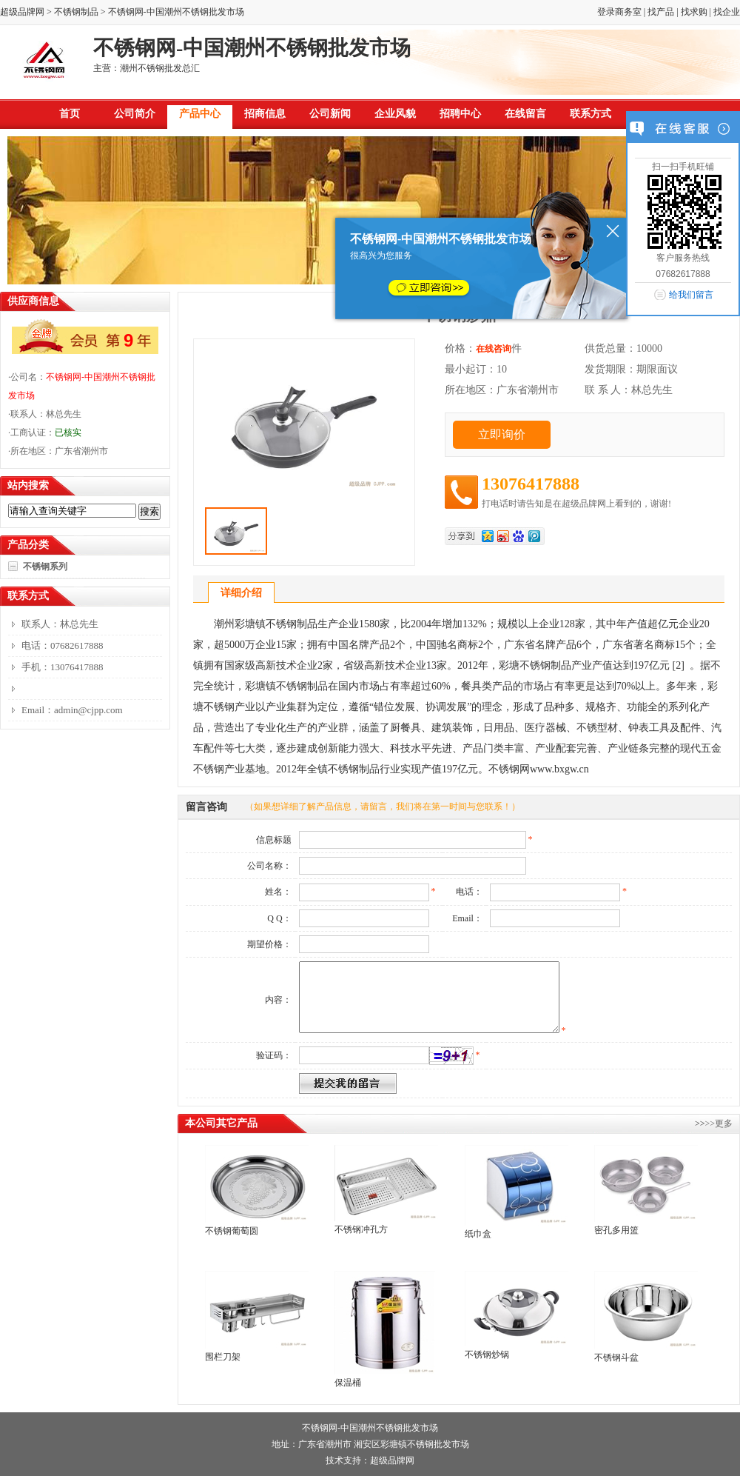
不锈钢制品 (76, 12)
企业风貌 (395, 113)
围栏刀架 (222, 1357)
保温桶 (347, 1383)
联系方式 (590, 113)
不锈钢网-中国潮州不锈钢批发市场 (370, 1428)
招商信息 (265, 113)
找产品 (661, 12)
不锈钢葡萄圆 (231, 1231)
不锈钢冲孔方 (361, 1229)
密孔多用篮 (616, 1230)
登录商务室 (619, 12)
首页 (69, 113)
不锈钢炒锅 (487, 1354)
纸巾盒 (478, 1234)
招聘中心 (460, 113)
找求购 (694, 12)
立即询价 (501, 434)
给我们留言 (691, 295)
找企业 (726, 12)
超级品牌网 (22, 12)
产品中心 (200, 113)
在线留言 (525, 113)
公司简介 (134, 113)
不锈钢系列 (45, 566)
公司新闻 (330, 113)
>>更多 (718, 1123)
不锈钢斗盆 (616, 1357)
